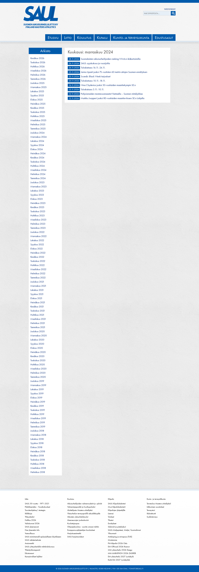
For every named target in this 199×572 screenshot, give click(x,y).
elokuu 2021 (36, 298)
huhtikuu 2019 (37, 414)
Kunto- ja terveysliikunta (156, 499)
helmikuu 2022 (37, 273)
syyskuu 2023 (37, 194)
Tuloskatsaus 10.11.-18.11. (93, 80)
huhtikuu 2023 (37, 215)
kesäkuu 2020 (37, 356)
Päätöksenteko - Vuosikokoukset (37, 507)
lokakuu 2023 (37, 190)
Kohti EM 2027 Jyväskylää (119, 559)
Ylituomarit (112, 533)
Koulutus (70, 499)
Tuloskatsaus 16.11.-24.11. (93, 67)
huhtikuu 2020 (37, 364)
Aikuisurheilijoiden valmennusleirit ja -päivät (84, 503)
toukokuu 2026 (37, 62)
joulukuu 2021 (37, 281)
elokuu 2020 (36, 348)
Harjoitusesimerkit (74, 533)
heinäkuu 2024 (37, 153)
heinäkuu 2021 (37, 302)
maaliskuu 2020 (38, 368)
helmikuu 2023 (37, 223)
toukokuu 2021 (37, 310)
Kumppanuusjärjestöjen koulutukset (81, 530)
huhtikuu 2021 (37, 314)
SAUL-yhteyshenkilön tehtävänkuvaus (39, 546)
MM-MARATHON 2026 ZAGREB (122, 553)
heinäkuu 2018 (37, 451)
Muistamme (112, 540)
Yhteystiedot (170, 9)
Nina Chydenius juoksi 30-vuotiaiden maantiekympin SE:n (108, 85)
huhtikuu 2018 (37, 463)
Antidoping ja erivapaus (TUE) (120, 536)
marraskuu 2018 (38, 434)
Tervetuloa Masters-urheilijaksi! (159, 503)
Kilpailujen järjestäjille (116, 510)
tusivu (53, 37)
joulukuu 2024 (37, 132)
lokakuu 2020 (37, 339)
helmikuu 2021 (37, 323)
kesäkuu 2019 (37, 406)
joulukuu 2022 (37, 232)
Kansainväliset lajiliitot (33, 556)
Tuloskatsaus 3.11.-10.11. (92, 89)
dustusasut (164, 37)
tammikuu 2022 (38, 277)
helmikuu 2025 (37, 124)
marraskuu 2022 (38, 236)
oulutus (84, 37)
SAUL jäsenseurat (32, 526)
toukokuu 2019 (37, 410)
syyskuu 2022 (37, 244)
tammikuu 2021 (37, 327)
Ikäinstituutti (151, 513)
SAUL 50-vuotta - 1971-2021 (37, 503)
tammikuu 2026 (38, 79)
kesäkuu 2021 (37, 306)
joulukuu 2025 (37, 83)
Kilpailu (111, 499)
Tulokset (111, 516)
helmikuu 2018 (37, 472)
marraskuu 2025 (38, 87)
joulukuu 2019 (37, 381)
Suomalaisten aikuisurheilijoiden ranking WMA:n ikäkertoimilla (110, 58)
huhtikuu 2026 (37, 66)
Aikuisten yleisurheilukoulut (77, 516)
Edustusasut (29, 553)
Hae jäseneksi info (32, 530)
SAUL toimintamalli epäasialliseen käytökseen (43, 536)
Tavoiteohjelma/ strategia (35, 510)
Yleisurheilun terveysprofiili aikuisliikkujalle (83, 513)
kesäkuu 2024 (37, 157)
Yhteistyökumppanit (32, 550)
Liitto (26, 499)
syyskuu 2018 (37, 443)
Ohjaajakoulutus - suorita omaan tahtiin (83, 526)
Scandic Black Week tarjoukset (95, 76)
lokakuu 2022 (37, 240)
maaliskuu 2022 (38, 269)
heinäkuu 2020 (38, 352)
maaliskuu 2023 (38, 219)
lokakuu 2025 (37, 91)
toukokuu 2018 (37, 459)
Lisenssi (110, 513)
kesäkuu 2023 (37, 207)
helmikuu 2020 (37, 372)
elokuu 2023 (36, 199)
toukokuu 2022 (37, 261)
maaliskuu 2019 (38, 418)
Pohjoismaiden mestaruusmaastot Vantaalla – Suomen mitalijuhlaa (112, 93)
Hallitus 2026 (30, 520)
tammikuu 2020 (38, 377)
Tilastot (110, 520)
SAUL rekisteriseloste (33, 540)
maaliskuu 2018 (38, 468)
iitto (68, 37)
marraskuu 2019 (38, 385)
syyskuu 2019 (37, 393)
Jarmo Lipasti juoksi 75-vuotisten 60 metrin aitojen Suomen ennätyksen (114, 72)
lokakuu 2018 (37, 439)
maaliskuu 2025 (38, 120)
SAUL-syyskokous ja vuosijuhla (95, 63)
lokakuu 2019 (37, 389)
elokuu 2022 (36, 248)
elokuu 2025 (36, 99)
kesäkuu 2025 (37, 108)
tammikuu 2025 (38, 128)
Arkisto (45, 50)
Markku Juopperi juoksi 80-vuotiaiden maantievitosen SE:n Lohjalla (112, 98)
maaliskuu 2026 (38, 70)
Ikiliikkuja (28, 513)
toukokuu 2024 (37, 161)
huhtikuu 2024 (37, 165)
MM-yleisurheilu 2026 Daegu (120, 550)
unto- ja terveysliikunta (131, 37)
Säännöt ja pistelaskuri (117, 526)
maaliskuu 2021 (38, 319)
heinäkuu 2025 (37, 103)
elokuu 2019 (36, 397)
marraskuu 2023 (38, 186)
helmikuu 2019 (37, 422)
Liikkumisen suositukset (155, 507)
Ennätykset (112, 523)
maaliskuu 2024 (38, 170)
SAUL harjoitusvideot (75, 536)
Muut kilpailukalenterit (116, 507)
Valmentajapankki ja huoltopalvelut (81, 507)
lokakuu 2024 (37, 141)
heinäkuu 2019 (37, 401)
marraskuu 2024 (38, 136)
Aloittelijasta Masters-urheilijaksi (79, 510)
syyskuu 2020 (37, 343)
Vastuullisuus (30, 533)
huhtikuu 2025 (37, 116)
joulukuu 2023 (37, 182)
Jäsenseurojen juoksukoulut (78, 520)
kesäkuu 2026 (37, 58)
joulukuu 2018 (37, 430)
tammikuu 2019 (37, 426)
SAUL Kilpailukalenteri (117, 503)
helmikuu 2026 (37, 74)
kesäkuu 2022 (37, 257)
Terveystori (151, 510)
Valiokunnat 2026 (32, 523)
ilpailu (102, 37)
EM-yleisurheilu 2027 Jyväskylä (121, 556)
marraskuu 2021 (38, 285)
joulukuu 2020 (37, 331)
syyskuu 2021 (37, 294)
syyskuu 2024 (37, 145)
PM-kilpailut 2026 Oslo (117, 543)
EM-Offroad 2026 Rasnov (119, 546)
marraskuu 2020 (38, 335)
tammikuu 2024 (38, 178)
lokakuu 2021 (37, 290)
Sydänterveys (152, 516)
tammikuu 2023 (38, 228)
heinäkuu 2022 (37, 252)
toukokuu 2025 (37, 112)
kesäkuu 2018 (37, 455)
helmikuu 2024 (37, 174)
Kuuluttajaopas (73, 523)
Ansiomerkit (29, 543)
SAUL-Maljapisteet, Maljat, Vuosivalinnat (124, 530)
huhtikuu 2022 (37, 265)
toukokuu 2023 (37, 211)
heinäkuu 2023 (37, 203)
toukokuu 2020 (37, 360)
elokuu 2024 (36, 149)
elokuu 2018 (36, 447)
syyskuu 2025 (37, 95)
